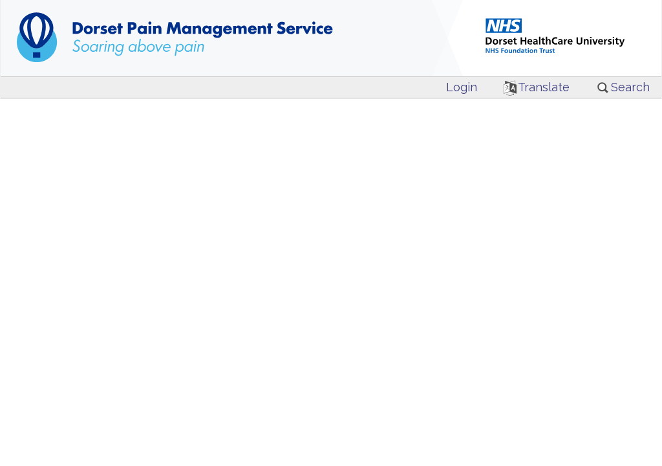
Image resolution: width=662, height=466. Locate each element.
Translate (537, 87)
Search (623, 87)
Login (461, 87)
